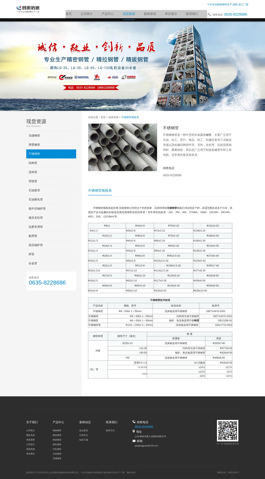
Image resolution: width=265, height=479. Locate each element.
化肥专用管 (36, 226)
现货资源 (131, 14)
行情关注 (83, 435)
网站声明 (131, 472)
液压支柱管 (36, 217)
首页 (73, 14)
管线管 (33, 181)
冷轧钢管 (57, 449)
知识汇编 (83, 440)
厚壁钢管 (34, 144)
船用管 (33, 235)
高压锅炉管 (36, 245)
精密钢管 (222, 5)
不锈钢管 (34, 153)
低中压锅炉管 (37, 208)
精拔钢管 (57, 440)
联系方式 (110, 430)
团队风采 (30, 435)
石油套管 (34, 190)
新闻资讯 (151, 14)
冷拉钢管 (57, 454)
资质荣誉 (30, 440)
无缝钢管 (34, 135)
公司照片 (30, 444)
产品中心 (111, 14)
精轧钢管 (57, 444)
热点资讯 (83, 430)
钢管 (209, 134)
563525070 (233, 472)
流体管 (33, 172)
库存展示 (172, 14)
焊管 (31, 254)
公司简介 (90, 14)
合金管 (33, 263)
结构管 (33, 162)
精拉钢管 (57, 435)
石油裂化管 (36, 199)
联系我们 (192, 14)
